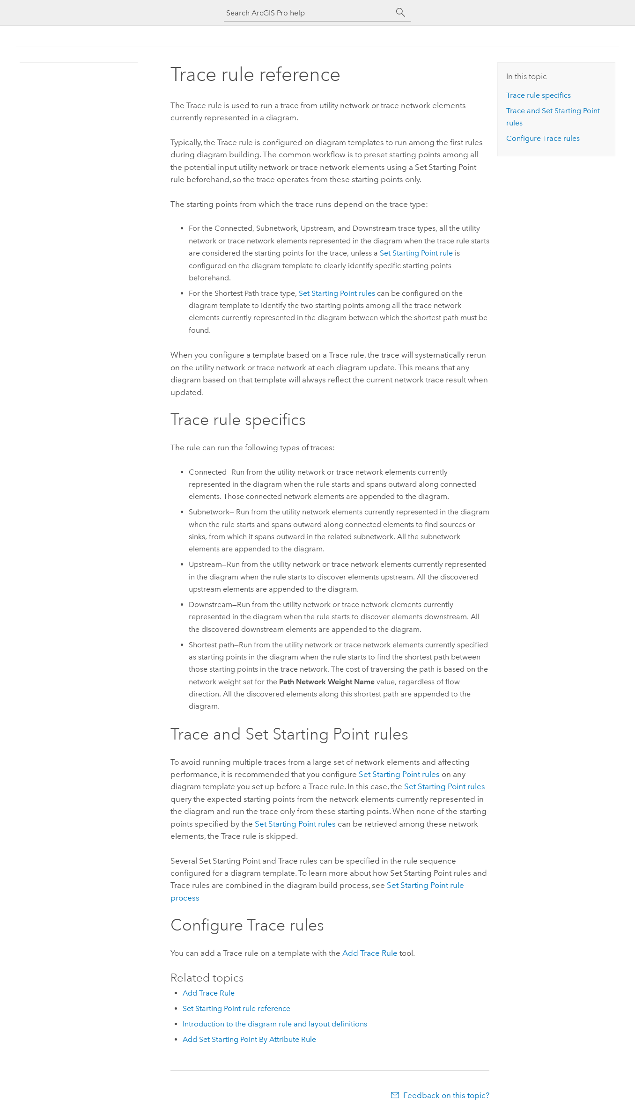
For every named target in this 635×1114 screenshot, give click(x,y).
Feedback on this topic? (446, 1095)
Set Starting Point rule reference (236, 1008)
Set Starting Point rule (416, 253)
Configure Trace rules (543, 138)
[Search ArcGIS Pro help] (308, 13)
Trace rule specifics (538, 95)
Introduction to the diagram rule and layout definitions (275, 1023)
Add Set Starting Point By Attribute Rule (249, 1039)
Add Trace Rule (370, 953)
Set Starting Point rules (337, 293)
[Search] (401, 12)
